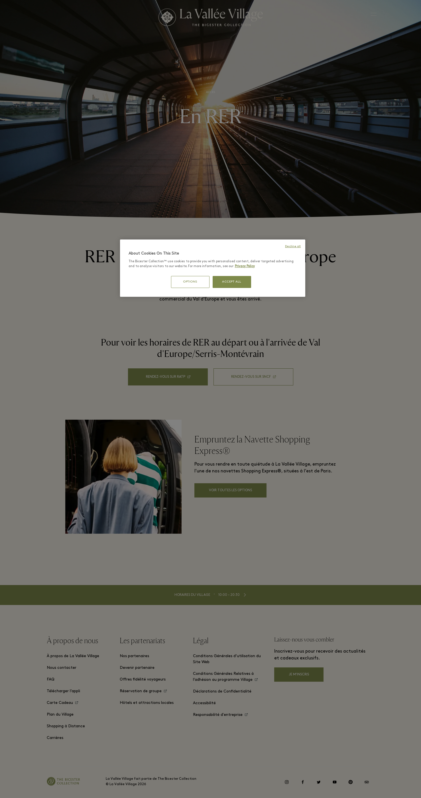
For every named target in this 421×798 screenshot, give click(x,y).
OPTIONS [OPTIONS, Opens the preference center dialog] (190, 281)
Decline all (293, 246)
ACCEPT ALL (231, 281)
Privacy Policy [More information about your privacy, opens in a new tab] (245, 266)
